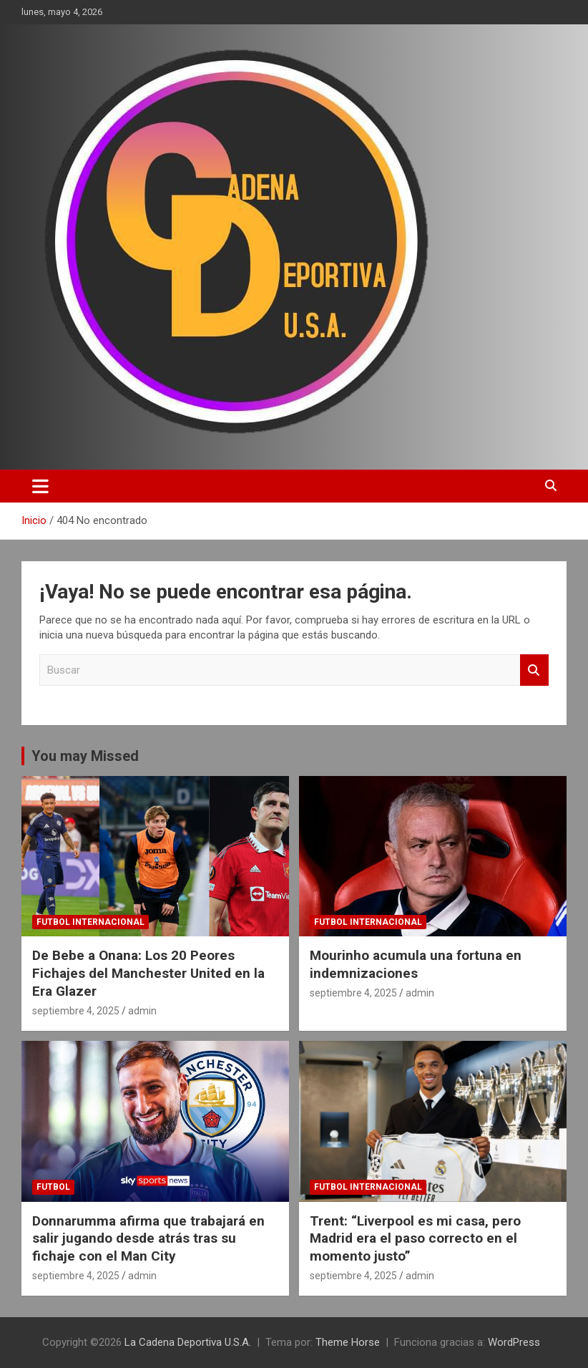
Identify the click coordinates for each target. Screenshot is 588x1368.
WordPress (514, 1342)
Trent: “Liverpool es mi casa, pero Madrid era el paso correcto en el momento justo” (415, 1238)
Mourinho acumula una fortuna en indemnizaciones (415, 964)
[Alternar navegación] (40, 486)
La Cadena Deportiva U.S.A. (187, 1342)
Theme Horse (347, 1342)
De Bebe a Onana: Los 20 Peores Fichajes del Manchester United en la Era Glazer (148, 973)
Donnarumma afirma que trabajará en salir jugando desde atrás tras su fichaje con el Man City (148, 1238)
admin (142, 1011)
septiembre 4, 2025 (75, 1011)
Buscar (534, 670)
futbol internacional (90, 922)
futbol (53, 1187)
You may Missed (85, 756)
